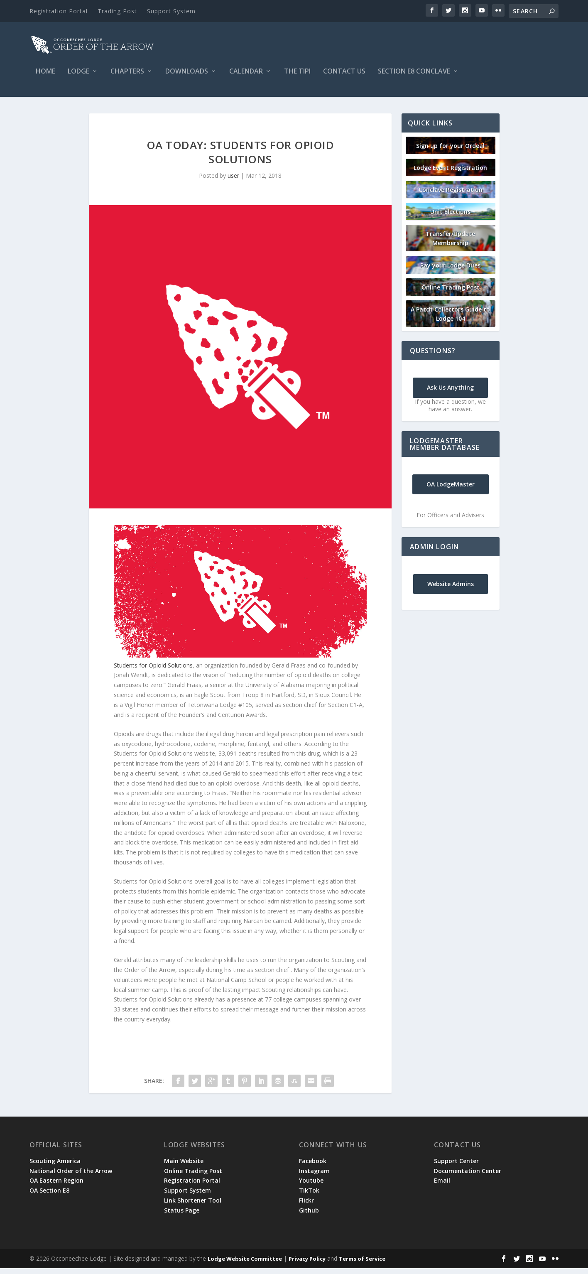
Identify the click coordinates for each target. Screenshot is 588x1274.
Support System (171, 11)
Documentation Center (467, 1177)
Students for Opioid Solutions (153, 671)
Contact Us (344, 77)
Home (45, 77)
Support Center (456, 1167)
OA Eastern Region (56, 1186)
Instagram (314, 1177)
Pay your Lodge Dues (450, 271)
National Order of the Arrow (70, 1177)
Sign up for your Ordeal (450, 151)
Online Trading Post (450, 293)
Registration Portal (58, 11)
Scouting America (55, 1167)
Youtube (311, 1186)
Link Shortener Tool (192, 1206)
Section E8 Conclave (414, 77)
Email (442, 1186)
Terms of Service (362, 1264)
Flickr (306, 1206)
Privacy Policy (307, 1264)
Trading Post (117, 11)
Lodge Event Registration (450, 173)
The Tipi (297, 77)
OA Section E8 (49, 1196)
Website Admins (450, 590)
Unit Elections (450, 217)
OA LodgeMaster (450, 490)
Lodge (78, 77)
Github (309, 1216)
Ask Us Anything (450, 393)
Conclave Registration (451, 195)
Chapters (127, 77)
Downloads (186, 77)
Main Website (183, 1167)
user (233, 181)
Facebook (312, 1167)
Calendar (246, 77)
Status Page (181, 1216)
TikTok (309, 1196)
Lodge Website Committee (245, 1264)
